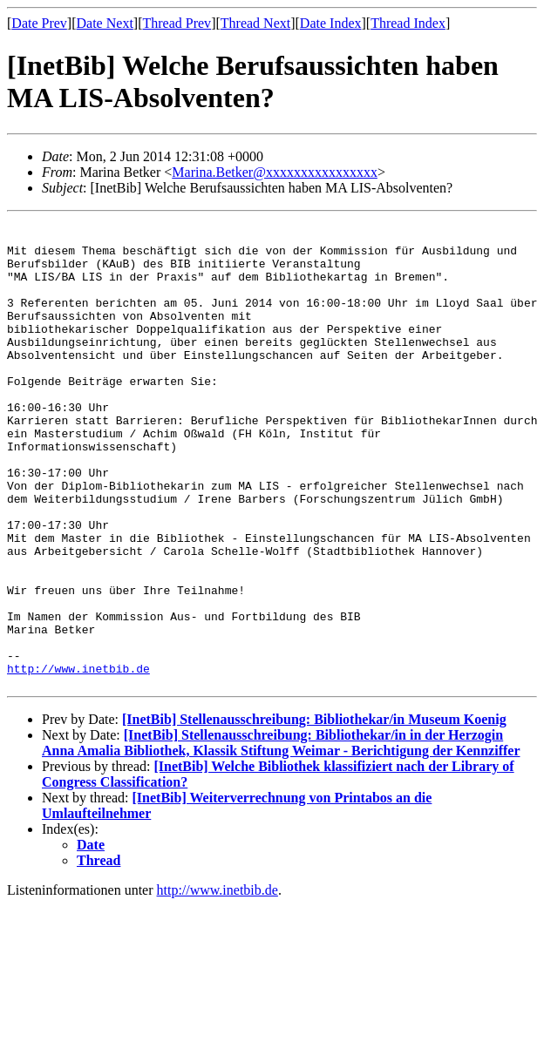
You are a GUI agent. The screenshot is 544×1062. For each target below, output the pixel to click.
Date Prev (39, 23)
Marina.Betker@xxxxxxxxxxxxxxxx (274, 172)
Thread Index (408, 23)
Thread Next (255, 23)
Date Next (105, 23)
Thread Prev (176, 23)
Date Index (331, 23)
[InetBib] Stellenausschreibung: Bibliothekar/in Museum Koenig (314, 813)
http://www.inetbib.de (78, 760)
